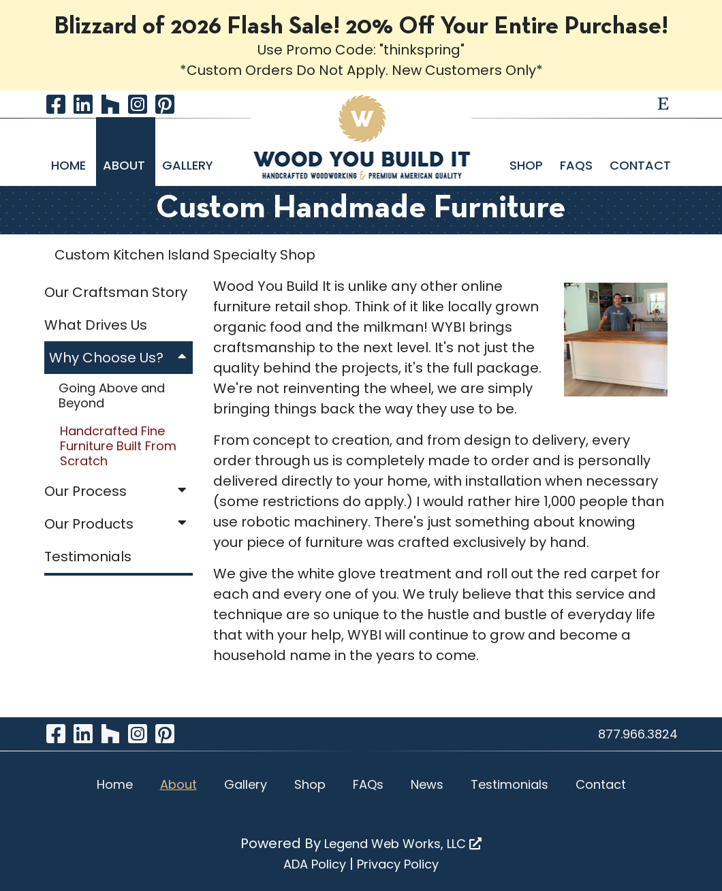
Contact (640, 165)
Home (70, 165)
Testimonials (87, 556)
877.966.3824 (638, 733)
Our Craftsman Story (115, 292)
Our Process (118, 491)
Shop (527, 165)
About (125, 165)
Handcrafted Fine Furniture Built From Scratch (118, 445)
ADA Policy (314, 864)
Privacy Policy (398, 864)
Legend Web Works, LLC (403, 843)
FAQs (578, 165)
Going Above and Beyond (112, 395)
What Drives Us (95, 324)
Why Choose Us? (121, 357)
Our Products (118, 523)
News (427, 784)
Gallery (187, 165)
